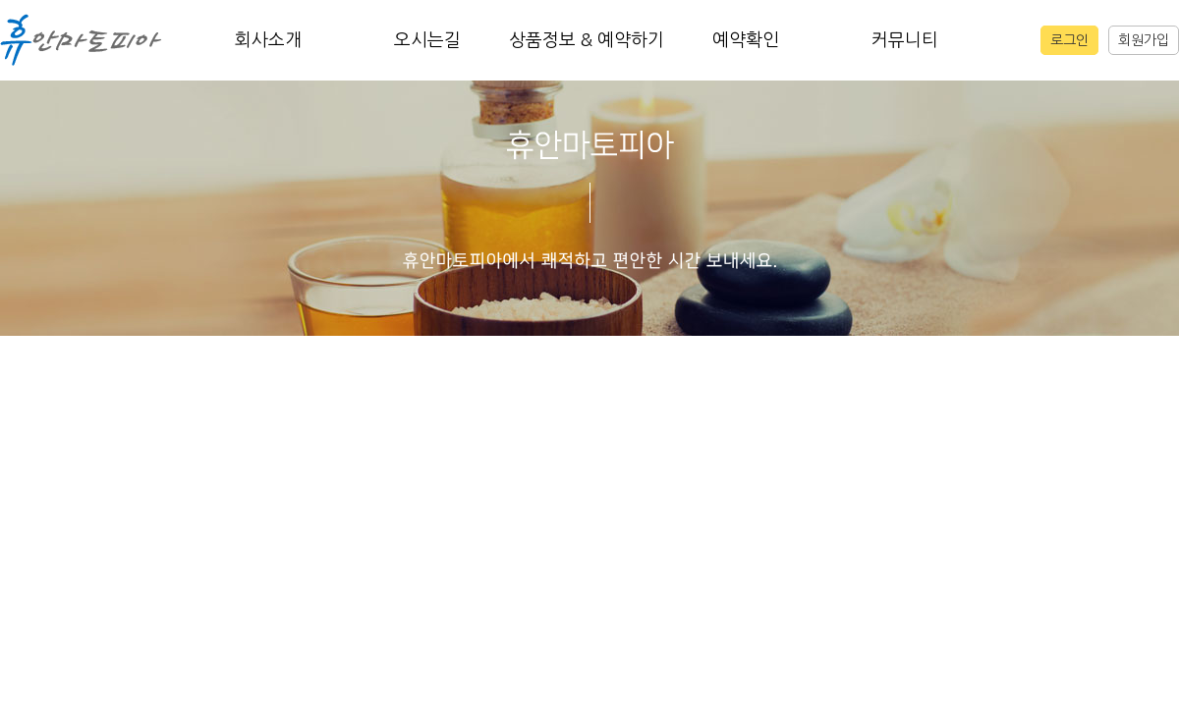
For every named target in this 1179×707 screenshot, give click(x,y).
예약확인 (745, 40)
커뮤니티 (904, 40)
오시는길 (427, 40)
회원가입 (1143, 40)
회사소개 (268, 40)
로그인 (1069, 40)
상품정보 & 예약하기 (586, 40)
